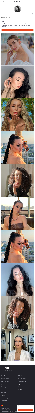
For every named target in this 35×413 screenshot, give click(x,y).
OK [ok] (25, 410)
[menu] (1, 1)
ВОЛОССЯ (3, 375)
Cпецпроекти (3, 392)
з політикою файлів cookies (26, 407)
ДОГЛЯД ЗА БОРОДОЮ (22, 376)
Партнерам (20, 389)
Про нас (2, 386)
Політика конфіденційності (6, 409)
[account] (31, 1)
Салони (19, 384)
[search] (3, 1)
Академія (3, 395)
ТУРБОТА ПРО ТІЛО (4, 381)
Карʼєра (19, 386)
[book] (34, 1)
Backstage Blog (4, 387)
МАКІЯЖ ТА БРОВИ (5, 376)
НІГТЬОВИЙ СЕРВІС (5, 378)
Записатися (17, 30)
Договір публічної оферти (6, 408)
